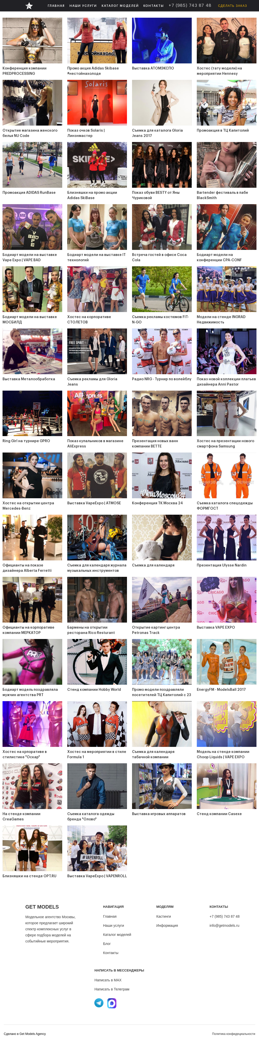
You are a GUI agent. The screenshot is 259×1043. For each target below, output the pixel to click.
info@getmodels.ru (224, 925)
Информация (167, 925)
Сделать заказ (232, 6)
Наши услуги (113, 925)
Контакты (110, 953)
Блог (107, 944)
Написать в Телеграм (111, 989)
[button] (83, 5)
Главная (109, 916)
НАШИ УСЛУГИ (83, 5)
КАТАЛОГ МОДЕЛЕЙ (120, 5)
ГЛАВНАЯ (56, 5)
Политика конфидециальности (233, 1034)
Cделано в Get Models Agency (25, 1034)
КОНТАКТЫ (153, 5)
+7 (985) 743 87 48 (224, 916)
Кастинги (163, 916)
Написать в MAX (107, 980)
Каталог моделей (117, 935)
